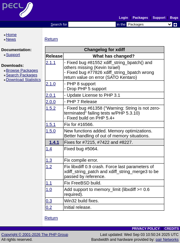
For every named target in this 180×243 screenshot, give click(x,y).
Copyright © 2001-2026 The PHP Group (34, 235)
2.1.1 (51, 62)
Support (159, 17)
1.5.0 (51, 130)
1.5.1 (51, 124)
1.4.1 (54, 142)
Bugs (174, 17)
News (12, 39)
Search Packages (22, 75)
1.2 (49, 166)
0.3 (49, 200)
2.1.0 (51, 83)
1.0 (49, 189)
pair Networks (167, 239)
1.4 (49, 148)
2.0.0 (51, 101)
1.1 (49, 182)
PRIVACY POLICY (146, 228)
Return (51, 39)
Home (12, 34)
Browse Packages (23, 70)
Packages (140, 17)
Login (123, 17)
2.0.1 (51, 95)
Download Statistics (24, 79)
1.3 (49, 160)
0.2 (49, 207)
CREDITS (171, 228)
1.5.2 (51, 108)
